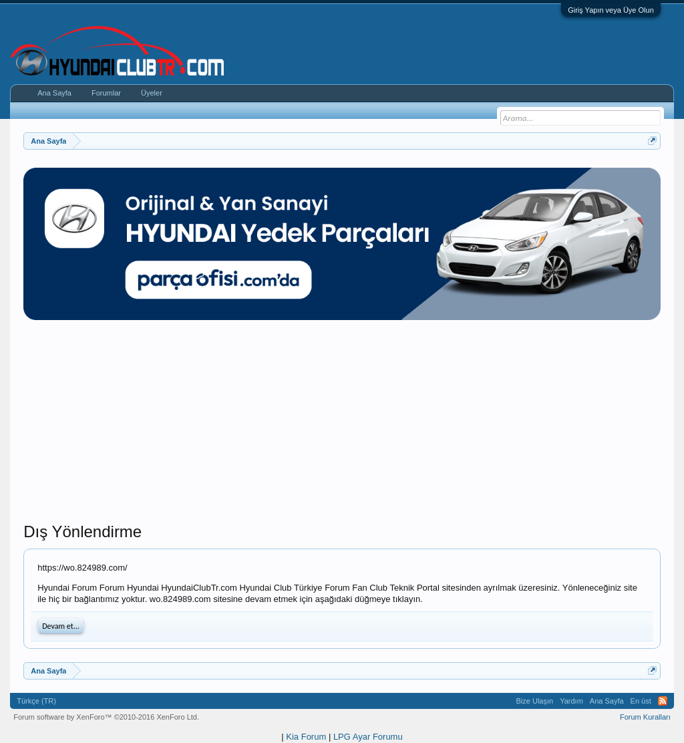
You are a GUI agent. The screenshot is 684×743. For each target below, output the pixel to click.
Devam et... (60, 626)
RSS (662, 701)
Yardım (571, 701)
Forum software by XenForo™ (106, 717)
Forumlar (106, 93)
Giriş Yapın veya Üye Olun (611, 10)
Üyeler (151, 93)
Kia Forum (306, 737)
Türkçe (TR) (36, 701)
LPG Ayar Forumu (368, 737)
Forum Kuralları (645, 717)
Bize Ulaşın (535, 701)
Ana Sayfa (54, 93)
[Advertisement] (342, 428)
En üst (641, 701)
